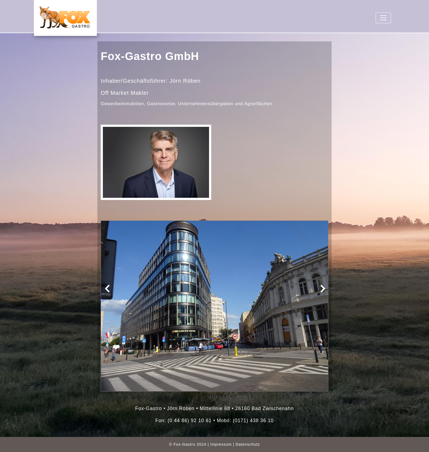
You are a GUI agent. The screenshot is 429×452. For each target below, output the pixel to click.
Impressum (221, 444)
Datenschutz (248, 444)
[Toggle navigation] (383, 17)
